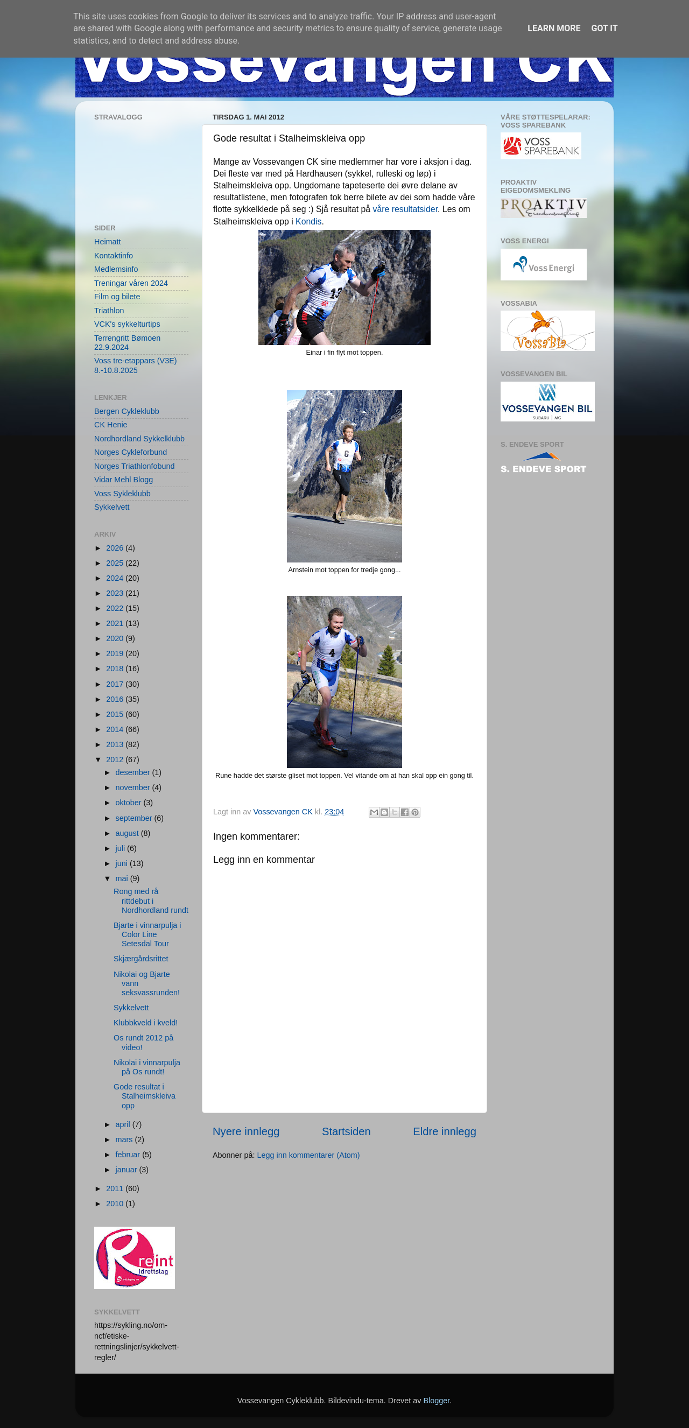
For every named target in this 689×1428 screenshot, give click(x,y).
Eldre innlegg (444, 1131)
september (135, 818)
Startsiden (346, 1131)
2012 (115, 759)
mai (123, 878)
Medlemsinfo (116, 269)
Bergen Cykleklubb (126, 411)
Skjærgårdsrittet (141, 958)
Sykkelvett (112, 507)
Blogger (436, 1400)
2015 (115, 714)
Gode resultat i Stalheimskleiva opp (144, 1096)
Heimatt (107, 241)
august (128, 833)
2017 (115, 684)
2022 (115, 608)
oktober (130, 802)
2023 (115, 593)
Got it (604, 28)
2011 (115, 1188)
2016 (115, 699)
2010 (115, 1203)
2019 (115, 653)
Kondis (308, 221)
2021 (115, 623)
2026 (115, 548)
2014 (115, 729)
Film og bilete (117, 296)
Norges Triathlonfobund (134, 466)
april (124, 1124)
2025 (115, 563)
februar (129, 1154)
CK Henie (111, 424)
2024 (115, 578)
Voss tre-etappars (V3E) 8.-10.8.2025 (135, 365)
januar (127, 1169)
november (134, 787)
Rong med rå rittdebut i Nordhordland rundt (151, 901)
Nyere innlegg (246, 1131)
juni (123, 863)
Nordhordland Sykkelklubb (139, 438)
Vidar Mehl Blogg (123, 479)
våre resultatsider (405, 209)
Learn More (554, 28)
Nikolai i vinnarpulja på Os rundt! (147, 1067)
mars (125, 1139)
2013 (115, 744)
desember (134, 772)
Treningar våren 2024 (131, 283)
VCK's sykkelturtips (127, 324)
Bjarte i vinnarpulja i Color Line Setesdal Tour (147, 934)
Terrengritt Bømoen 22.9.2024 (127, 342)
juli (122, 848)
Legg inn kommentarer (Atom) (308, 1155)
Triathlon (109, 310)
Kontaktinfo (113, 255)
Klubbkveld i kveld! (146, 1022)
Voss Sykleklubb (122, 493)
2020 (115, 638)
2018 (115, 668)
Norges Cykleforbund (130, 452)
